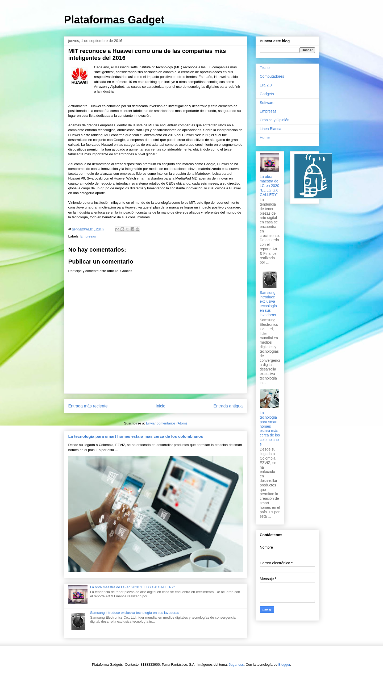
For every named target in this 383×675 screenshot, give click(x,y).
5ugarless (236, 664)
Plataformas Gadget (114, 20)
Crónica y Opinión (274, 120)
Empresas (88, 236)
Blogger (284, 664)
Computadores (272, 76)
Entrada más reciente (88, 406)
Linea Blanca (270, 129)
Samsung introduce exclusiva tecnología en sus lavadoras (134, 613)
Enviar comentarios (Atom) (166, 423)
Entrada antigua (228, 406)
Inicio (160, 406)
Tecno (265, 67)
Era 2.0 (266, 85)
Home (265, 137)
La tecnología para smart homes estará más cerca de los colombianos (135, 436)
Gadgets (267, 94)
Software (267, 103)
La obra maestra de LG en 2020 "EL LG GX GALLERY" (132, 587)
